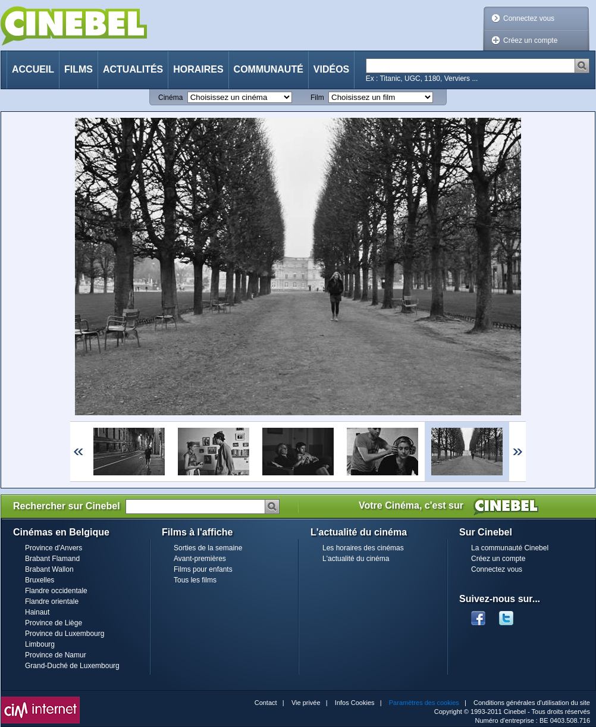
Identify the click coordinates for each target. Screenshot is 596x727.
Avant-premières (200, 558)
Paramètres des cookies (424, 702)
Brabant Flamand (52, 558)
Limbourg (40, 644)
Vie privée (306, 702)
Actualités (133, 69)
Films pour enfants (203, 569)
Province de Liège (53, 623)
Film (317, 97)
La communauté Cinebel (509, 548)
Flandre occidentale (56, 591)
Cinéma (170, 97)
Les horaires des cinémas (363, 548)
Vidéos (331, 69)
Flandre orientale (52, 601)
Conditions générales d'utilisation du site (531, 702)
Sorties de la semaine (208, 548)
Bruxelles (39, 580)
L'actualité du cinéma (355, 558)
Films (78, 69)
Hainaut (37, 612)
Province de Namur (55, 655)
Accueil (33, 69)
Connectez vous (528, 18)
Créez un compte (530, 40)
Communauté (268, 69)
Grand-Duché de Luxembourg (72, 666)
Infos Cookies (355, 702)
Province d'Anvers (53, 548)
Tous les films (195, 580)
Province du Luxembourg (64, 633)
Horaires (198, 69)
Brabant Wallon (49, 569)
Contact (266, 702)
